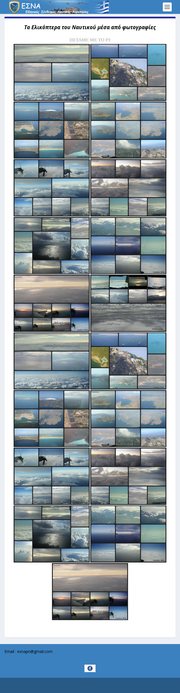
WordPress (127, 685)
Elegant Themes (80, 685)
